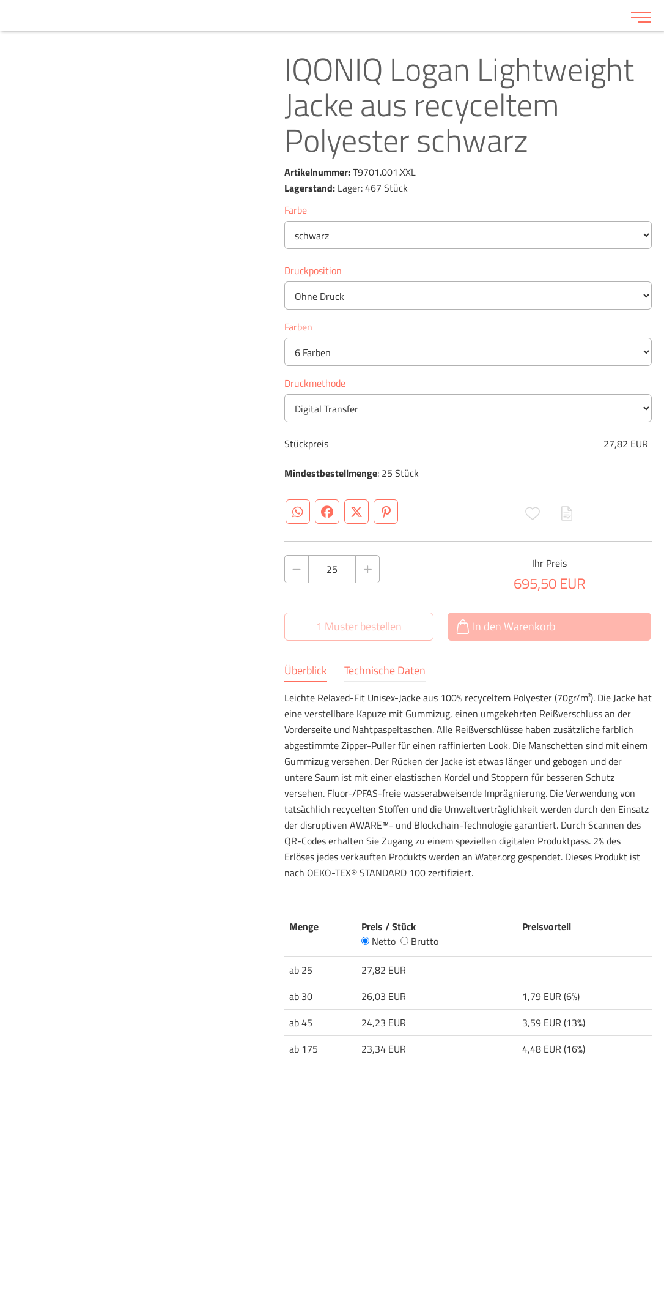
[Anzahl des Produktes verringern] (296, 569)
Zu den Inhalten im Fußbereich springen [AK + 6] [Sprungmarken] (0, 0)
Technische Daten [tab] (385, 671)
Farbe (295, 210)
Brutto (419, 941)
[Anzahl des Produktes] (332, 569)
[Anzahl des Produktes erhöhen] (367, 569)
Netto (378, 941)
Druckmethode (314, 383)
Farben (298, 326)
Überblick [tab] (305, 671)
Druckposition (313, 270)
